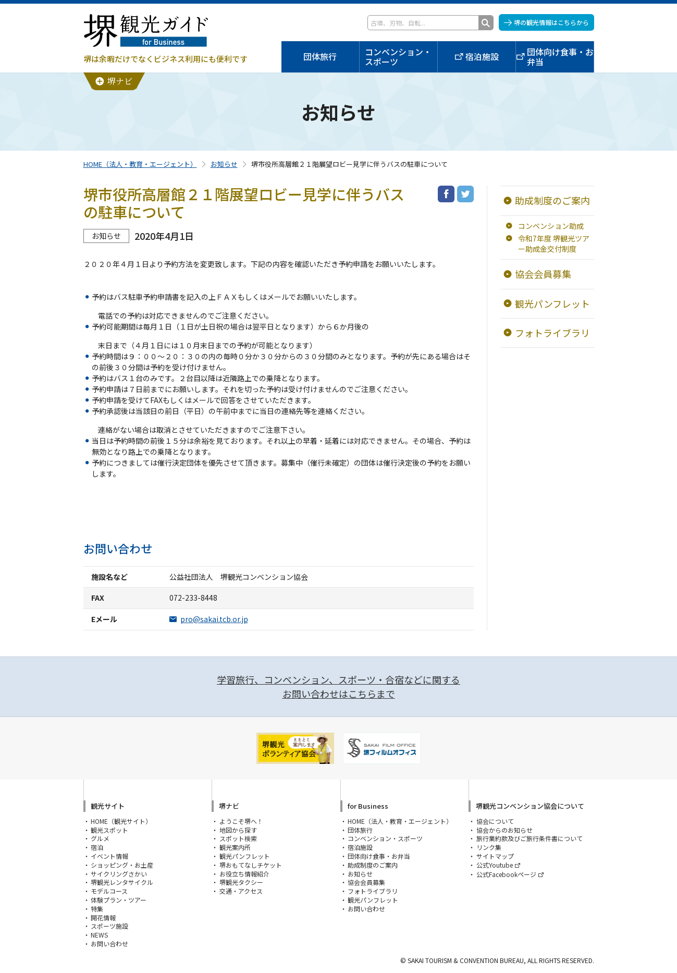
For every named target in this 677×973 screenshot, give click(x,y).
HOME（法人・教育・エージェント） (140, 164)
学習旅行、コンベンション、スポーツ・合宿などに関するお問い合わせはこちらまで (338, 686)
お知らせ (224, 164)
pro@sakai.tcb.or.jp (214, 619)
